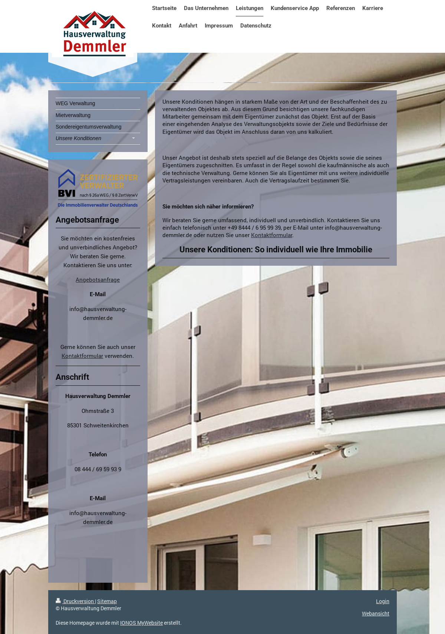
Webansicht (375, 613)
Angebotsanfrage (98, 279)
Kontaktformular (271, 235)
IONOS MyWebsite (141, 622)
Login (382, 601)
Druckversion (75, 601)
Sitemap (107, 601)
